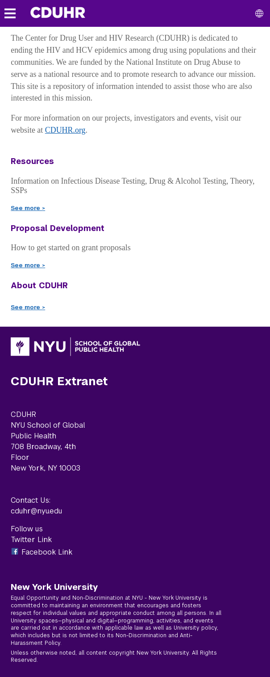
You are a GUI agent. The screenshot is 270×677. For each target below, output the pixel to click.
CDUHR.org (65, 130)
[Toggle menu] (10, 13)
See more (28, 208)
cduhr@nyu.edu (36, 511)
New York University (54, 586)
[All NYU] (259, 13)
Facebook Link (46, 552)
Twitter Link (31, 539)
